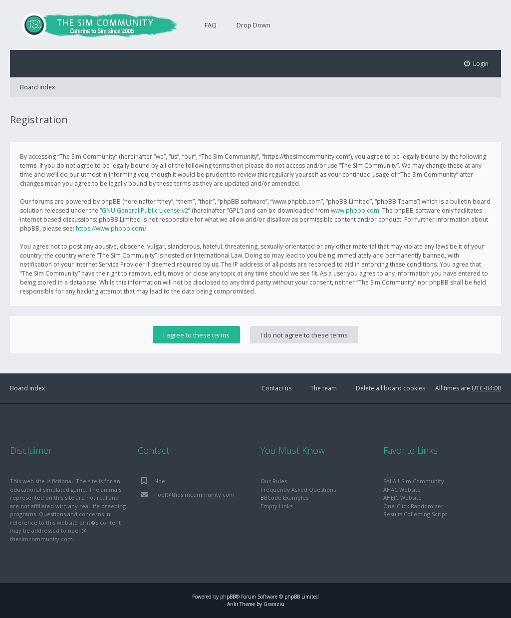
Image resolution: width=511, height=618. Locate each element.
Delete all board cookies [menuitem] (390, 388)
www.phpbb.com (355, 210)
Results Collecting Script (415, 514)
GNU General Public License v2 (145, 210)
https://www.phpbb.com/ (111, 228)
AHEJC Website (402, 497)
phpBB (228, 596)
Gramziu (273, 604)
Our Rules (273, 481)
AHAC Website (402, 489)
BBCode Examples (284, 497)
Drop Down (253, 24)
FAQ (211, 24)
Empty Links (276, 506)
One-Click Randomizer (413, 506)
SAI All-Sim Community (413, 481)
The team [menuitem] (323, 388)
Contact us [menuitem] (276, 388)
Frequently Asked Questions (298, 489)
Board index (37, 87)
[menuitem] (476, 63)
